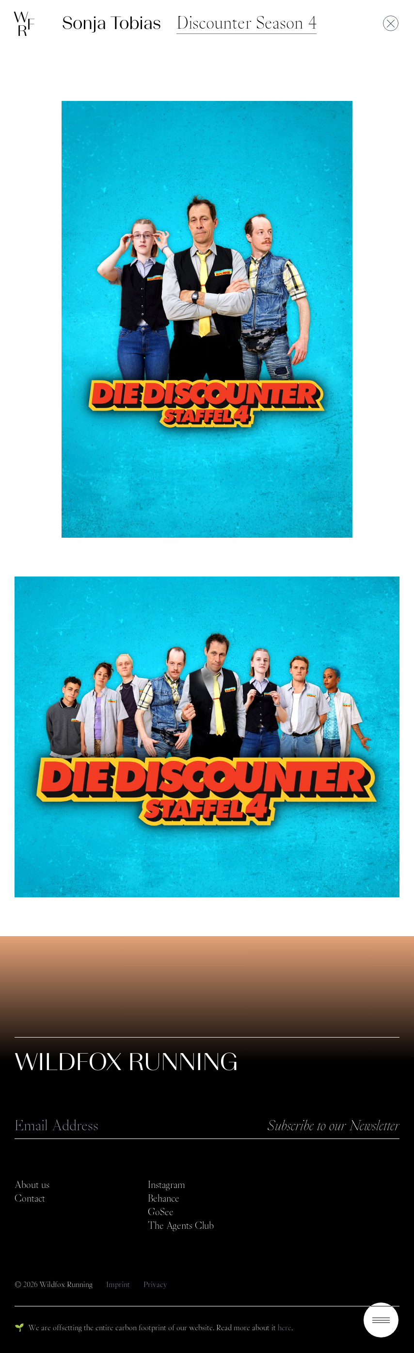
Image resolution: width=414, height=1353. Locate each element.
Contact (30, 1198)
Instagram (166, 1184)
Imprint (119, 1284)
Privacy (155, 1284)
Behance (163, 1198)
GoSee (161, 1211)
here (284, 1327)
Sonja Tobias (111, 23)
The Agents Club (181, 1225)
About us (32, 1184)
